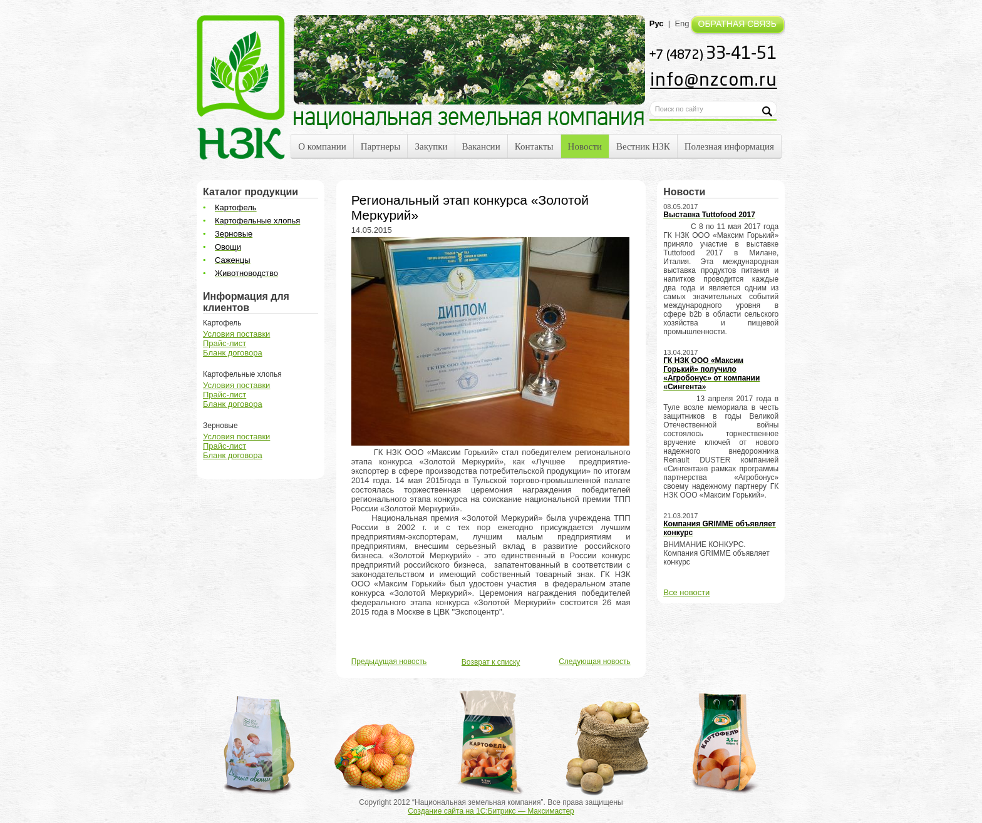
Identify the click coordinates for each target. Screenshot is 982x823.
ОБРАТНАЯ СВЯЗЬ (737, 24)
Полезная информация (729, 146)
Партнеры (381, 146)
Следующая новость (594, 661)
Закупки (431, 146)
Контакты (534, 146)
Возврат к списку (491, 662)
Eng (681, 23)
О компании (322, 146)
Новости (585, 146)
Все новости (686, 592)
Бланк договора (232, 352)
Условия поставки (236, 334)
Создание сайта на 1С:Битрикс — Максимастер (491, 811)
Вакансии (481, 146)
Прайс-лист (224, 343)
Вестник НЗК (643, 146)
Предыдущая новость (389, 661)
